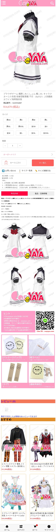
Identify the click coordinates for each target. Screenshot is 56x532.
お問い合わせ (9, 171)
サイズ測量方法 (43, 171)
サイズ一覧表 (25, 171)
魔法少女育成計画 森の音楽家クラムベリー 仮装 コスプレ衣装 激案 (42, 515)
